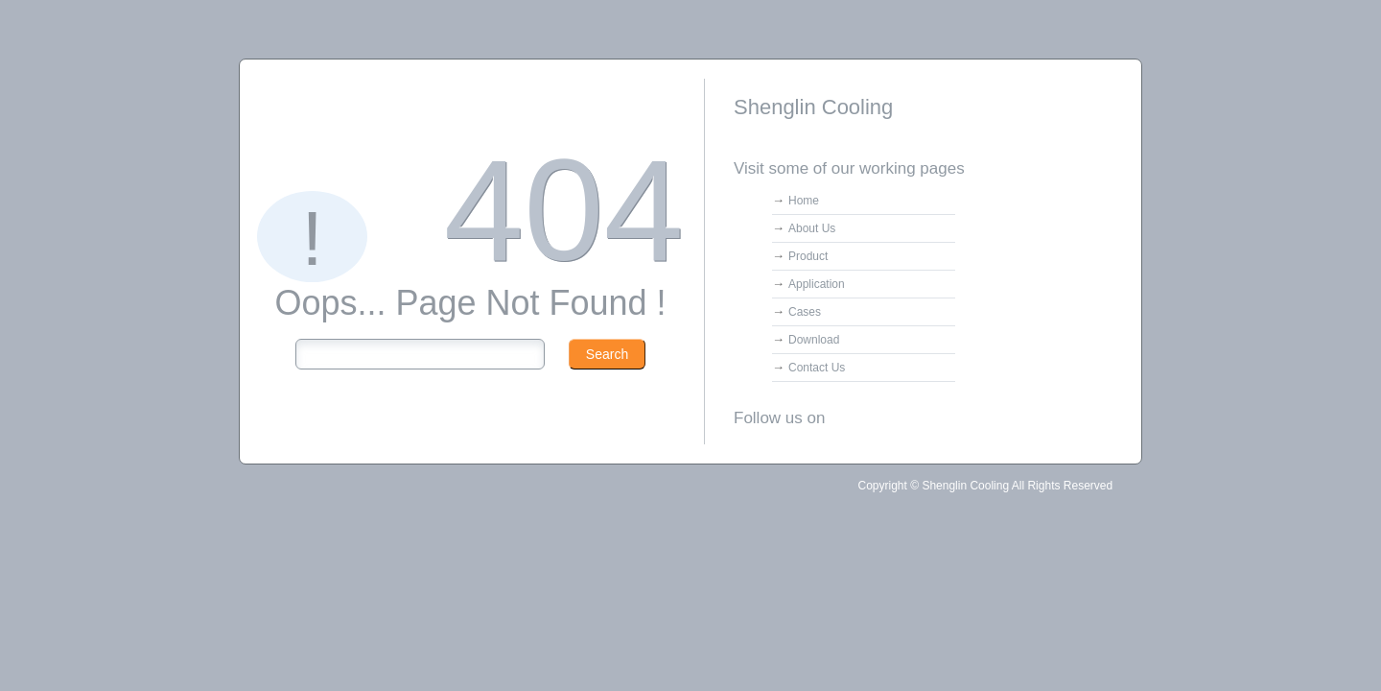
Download (813, 339)
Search (607, 354)
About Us (811, 228)
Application (816, 284)
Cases (804, 312)
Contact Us (816, 367)
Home (803, 200)
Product (808, 256)
